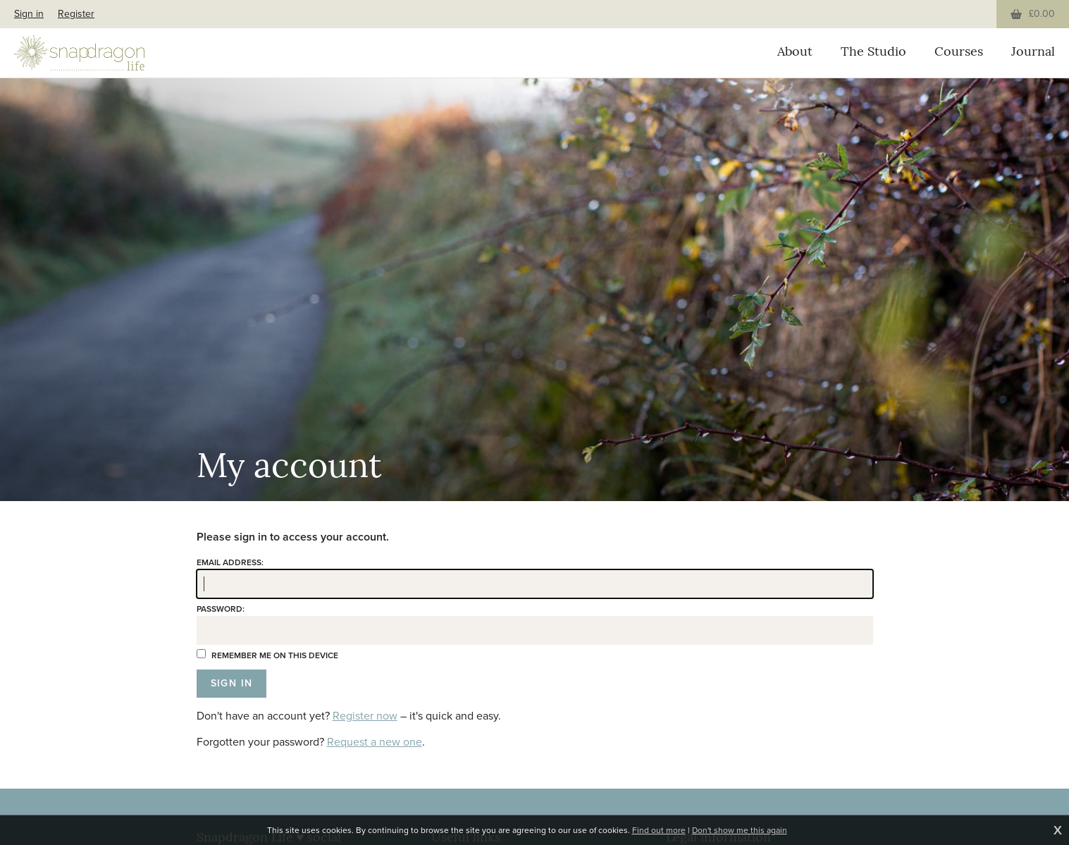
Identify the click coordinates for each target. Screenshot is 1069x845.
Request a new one (374, 742)
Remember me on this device (267, 655)
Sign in (29, 13)
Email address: (230, 562)
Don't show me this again (739, 830)
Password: (221, 609)
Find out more (659, 830)
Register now (365, 716)
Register (76, 13)
